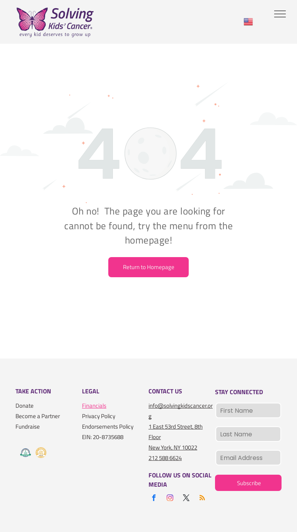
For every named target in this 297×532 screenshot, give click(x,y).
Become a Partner (37, 416)
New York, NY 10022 (172, 447)
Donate (24, 405)
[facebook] (153, 499)
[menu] (280, 14)
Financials (94, 405)
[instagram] (170, 499)
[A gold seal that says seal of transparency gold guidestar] (41, 453)
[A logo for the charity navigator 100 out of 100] (25, 453)
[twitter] (186, 499)
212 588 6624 (165, 457)
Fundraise (27, 426)
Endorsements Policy (107, 426)
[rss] (202, 499)
